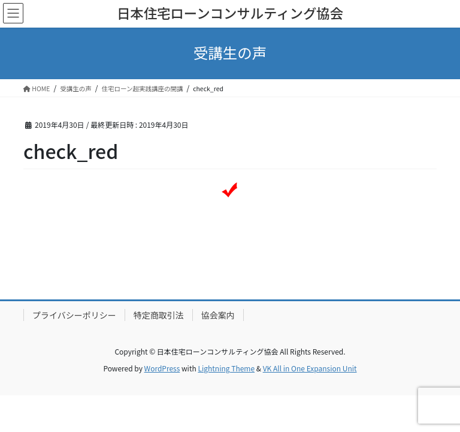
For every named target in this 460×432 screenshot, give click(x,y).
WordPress (162, 368)
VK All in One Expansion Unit (310, 368)
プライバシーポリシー (74, 315)
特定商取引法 (159, 315)
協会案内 (218, 315)
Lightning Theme (226, 368)
